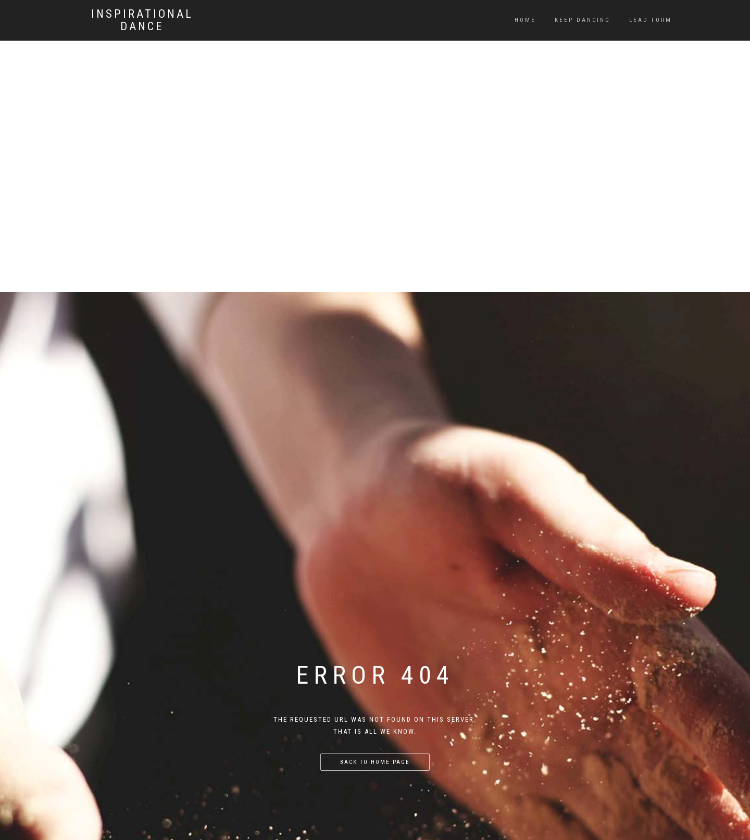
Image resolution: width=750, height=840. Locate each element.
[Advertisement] (375, 73)
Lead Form (650, 20)
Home (525, 20)
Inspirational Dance (142, 20)
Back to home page (375, 762)
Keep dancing (582, 20)
